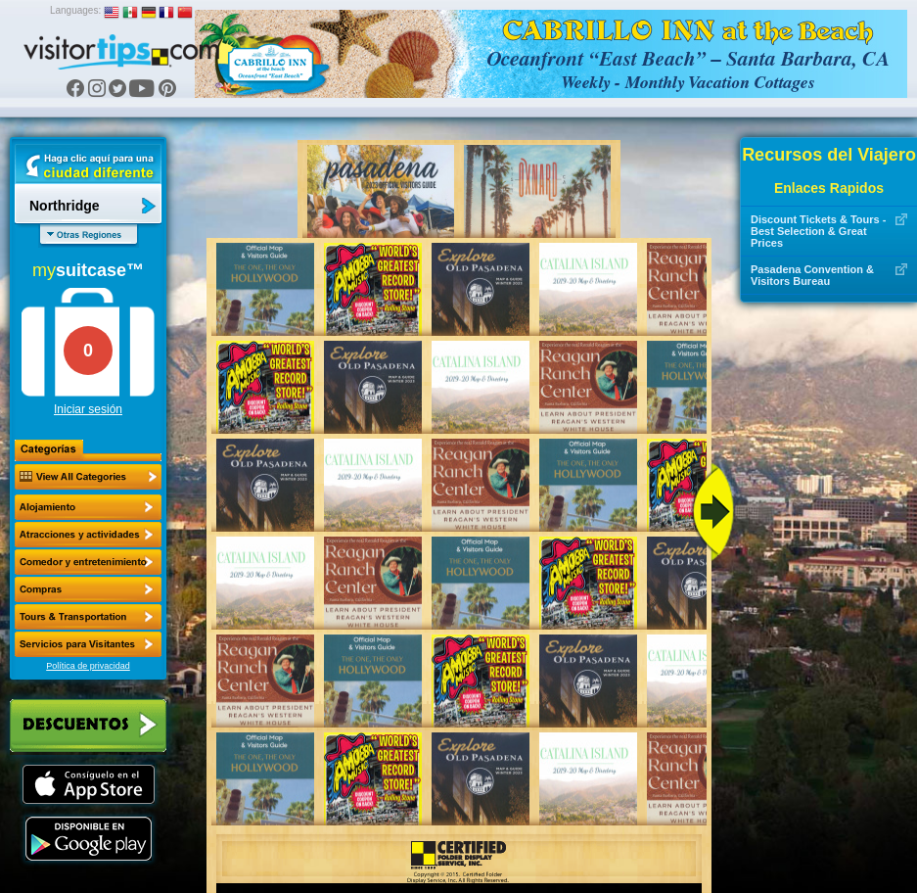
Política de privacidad (88, 666)
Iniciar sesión (88, 409)
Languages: (75, 10)
